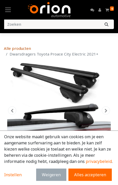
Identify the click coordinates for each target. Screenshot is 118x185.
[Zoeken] (106, 24)
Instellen (13, 175)
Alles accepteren (90, 175)
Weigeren (51, 175)
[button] (12, 110)
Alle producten (17, 48)
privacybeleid (99, 161)
